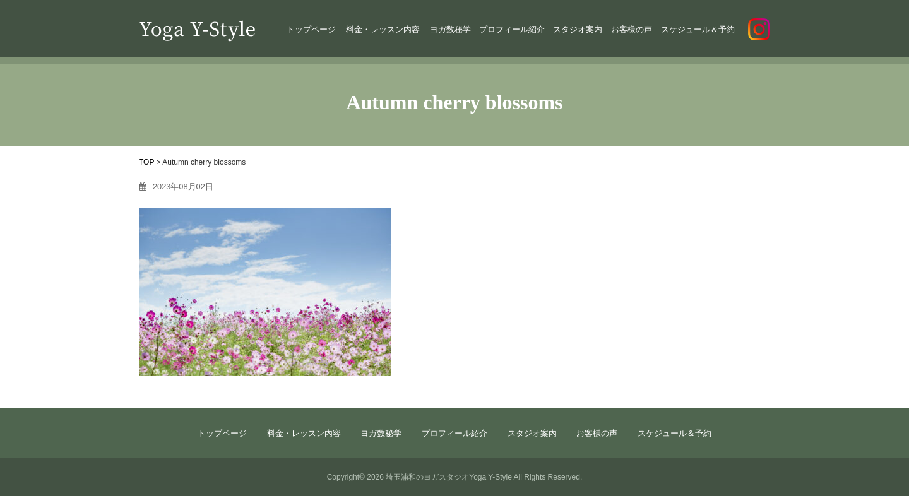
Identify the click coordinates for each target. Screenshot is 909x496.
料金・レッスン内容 (383, 29)
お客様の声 (631, 29)
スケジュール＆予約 (698, 29)
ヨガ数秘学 (450, 29)
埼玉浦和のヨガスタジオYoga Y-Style (449, 477)
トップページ (311, 29)
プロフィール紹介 (512, 29)
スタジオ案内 (577, 29)
